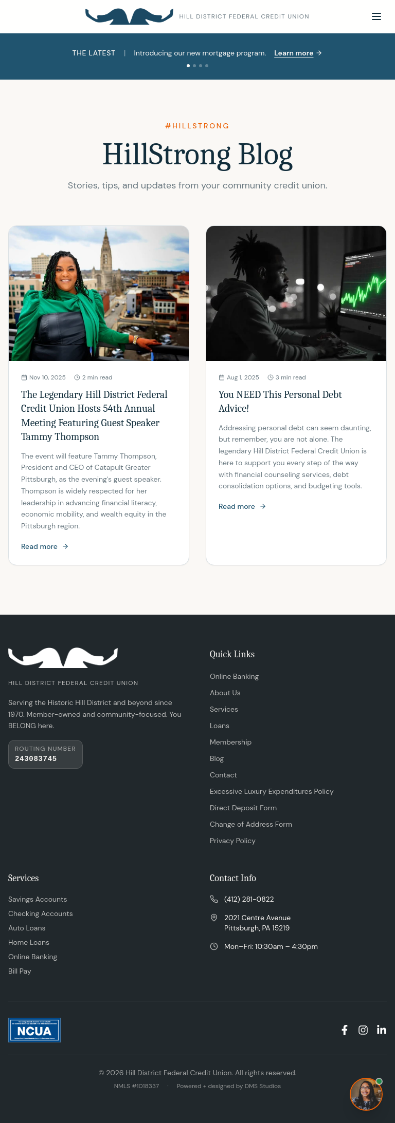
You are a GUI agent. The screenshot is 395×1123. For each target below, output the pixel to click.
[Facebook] (344, 1030)
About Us (225, 692)
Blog (217, 758)
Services (224, 709)
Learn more (298, 53)
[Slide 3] (200, 65)
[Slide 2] (194, 65)
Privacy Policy (233, 840)
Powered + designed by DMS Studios (229, 1086)
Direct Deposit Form (243, 807)
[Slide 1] (188, 65)
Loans (219, 725)
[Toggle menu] (376, 16)
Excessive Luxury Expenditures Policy (272, 791)
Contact (223, 774)
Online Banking (234, 676)
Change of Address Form (251, 824)
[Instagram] (363, 1030)
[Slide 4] (206, 65)
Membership (231, 742)
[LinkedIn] (381, 1030)
